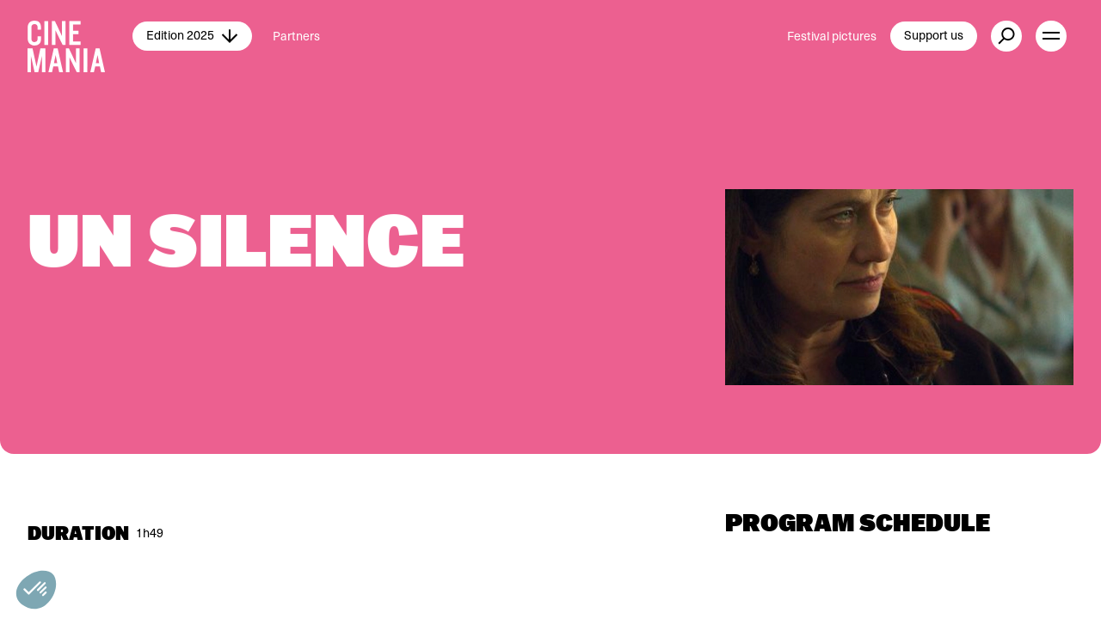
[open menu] (1051, 36)
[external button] (1006, 36)
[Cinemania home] (80, 36)
